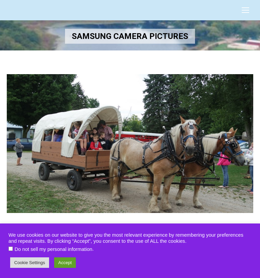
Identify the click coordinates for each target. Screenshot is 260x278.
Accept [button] (65, 262)
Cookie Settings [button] (29, 262)
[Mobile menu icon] (245, 10)
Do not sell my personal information (53, 249)
